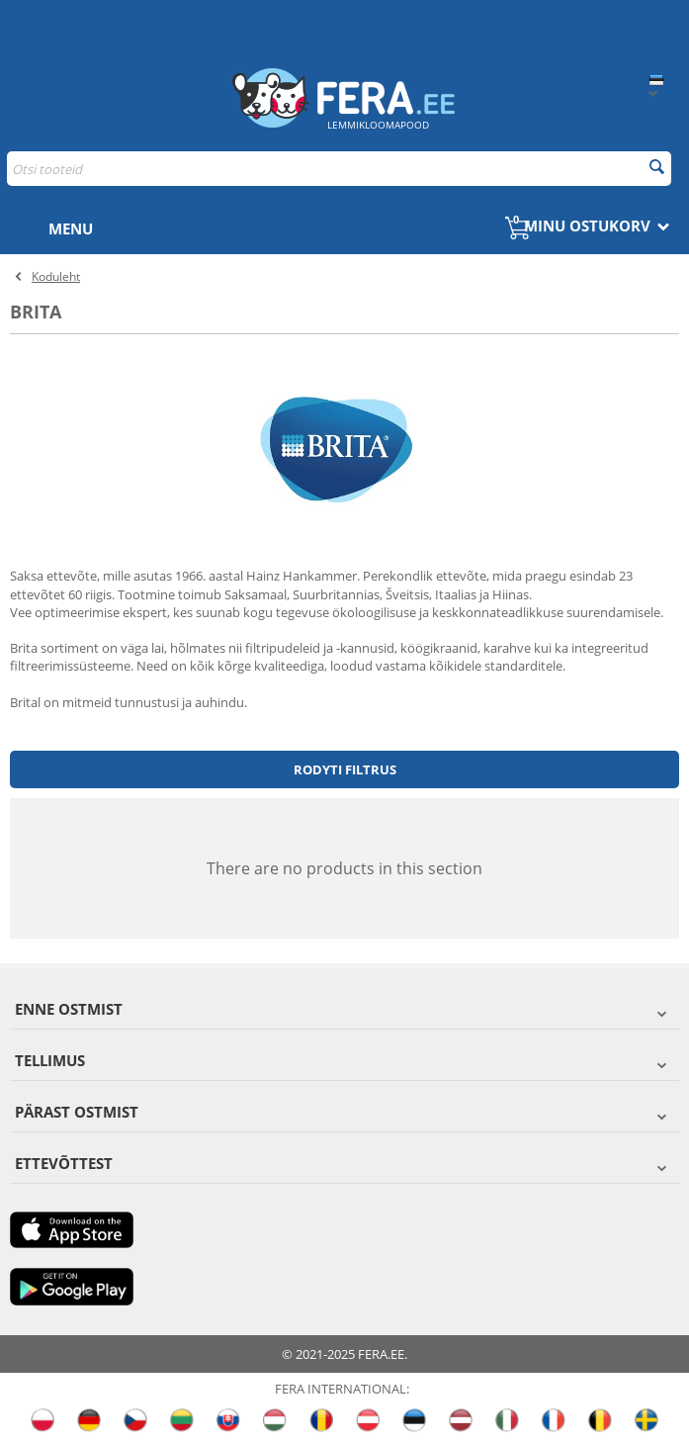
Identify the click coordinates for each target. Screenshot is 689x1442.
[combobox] (339, 168)
